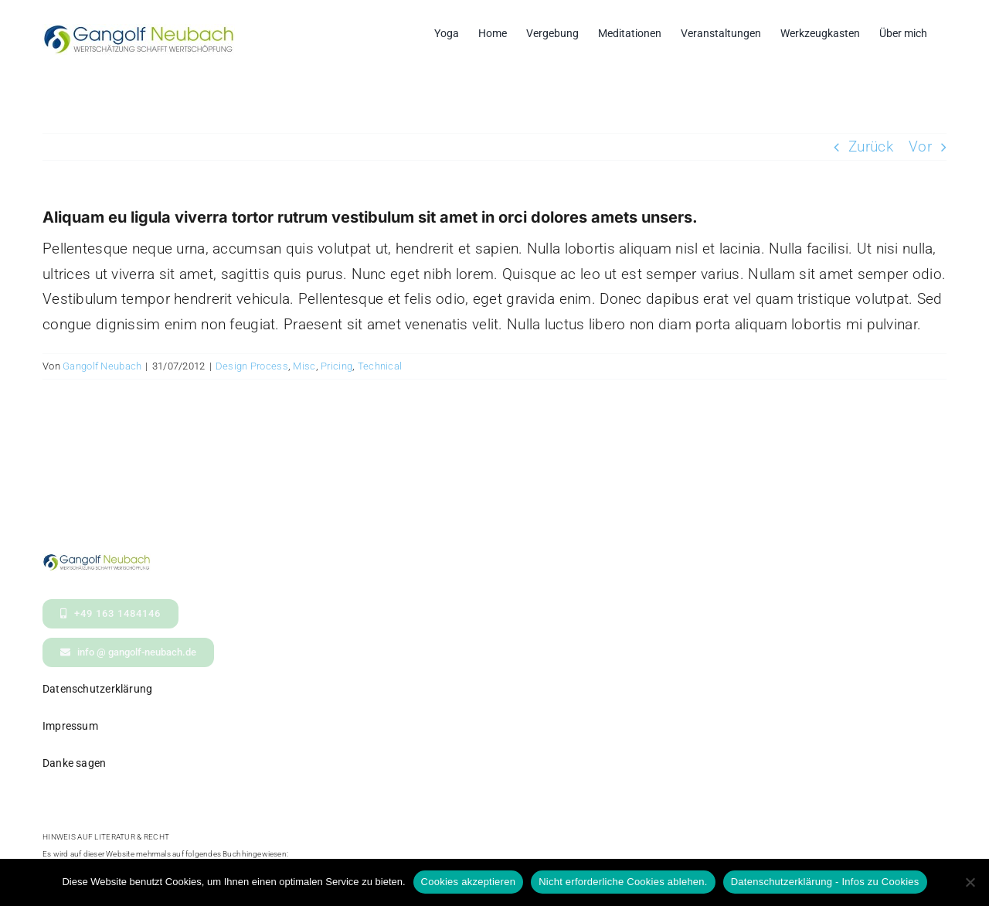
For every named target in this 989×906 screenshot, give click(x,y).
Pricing (336, 366)
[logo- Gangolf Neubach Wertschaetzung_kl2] (96, 561)
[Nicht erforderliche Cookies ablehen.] (969, 882)
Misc (304, 366)
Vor (920, 146)
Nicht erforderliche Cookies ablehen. (623, 881)
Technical (380, 366)
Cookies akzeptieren (468, 881)
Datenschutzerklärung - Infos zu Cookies (825, 881)
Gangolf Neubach (102, 366)
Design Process (252, 366)
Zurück (870, 146)
